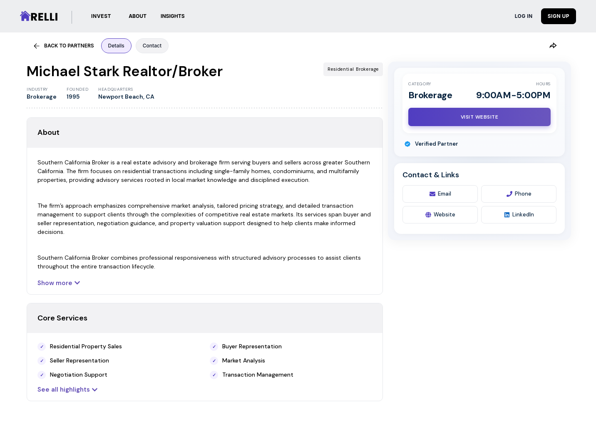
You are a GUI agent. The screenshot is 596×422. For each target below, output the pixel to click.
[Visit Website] (479, 117)
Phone (519, 193)
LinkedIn (519, 214)
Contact (152, 45)
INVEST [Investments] (101, 16)
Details (116, 45)
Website (440, 214)
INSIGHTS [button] (173, 16)
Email (440, 193)
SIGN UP (558, 16)
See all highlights (67, 389)
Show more (58, 283)
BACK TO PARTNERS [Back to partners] (63, 46)
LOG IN (524, 16)
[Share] (553, 45)
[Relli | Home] (38, 16)
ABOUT (138, 16)
